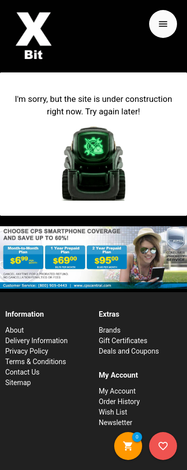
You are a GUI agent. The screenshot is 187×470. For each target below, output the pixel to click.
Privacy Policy (26, 351)
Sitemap (18, 383)
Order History (119, 402)
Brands (110, 330)
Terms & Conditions (35, 362)
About (14, 330)
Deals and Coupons (129, 351)
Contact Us (22, 372)
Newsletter (115, 423)
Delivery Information (36, 341)
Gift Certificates (123, 341)
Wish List (113, 412)
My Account (117, 391)
